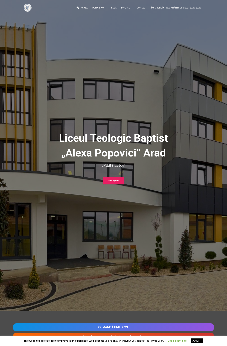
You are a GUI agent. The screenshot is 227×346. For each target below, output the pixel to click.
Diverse (126, 8)
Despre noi (99, 8)
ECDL (113, 8)
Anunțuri (113, 181)
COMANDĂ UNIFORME (113, 327)
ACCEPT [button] (196, 341)
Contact (141, 8)
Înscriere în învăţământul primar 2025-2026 (176, 8)
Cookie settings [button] (177, 340)
